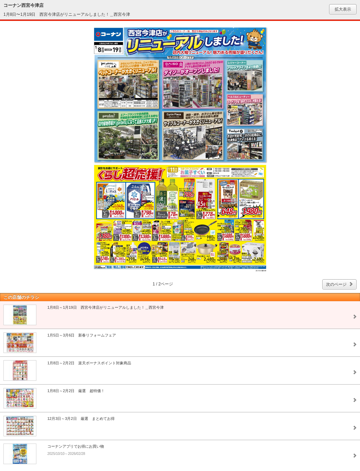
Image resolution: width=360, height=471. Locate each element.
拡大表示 (343, 9)
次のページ (336, 284)
